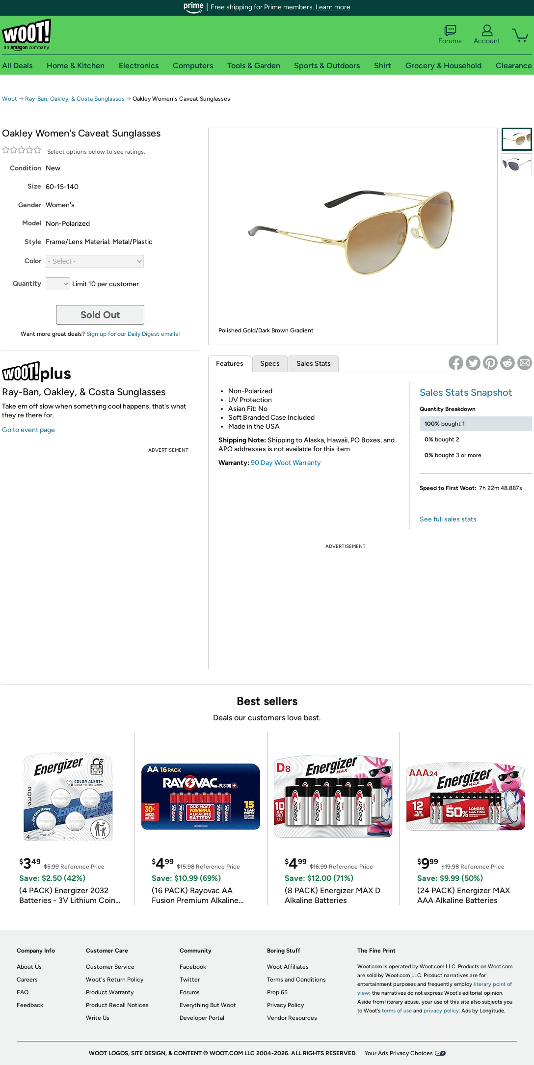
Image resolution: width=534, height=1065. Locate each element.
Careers (27, 979)
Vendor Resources (292, 1017)
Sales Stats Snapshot (466, 392)
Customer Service (110, 966)
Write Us (97, 1017)
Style (33, 242)
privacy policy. (442, 1011)
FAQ (22, 992)
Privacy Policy (285, 1005)
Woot (9, 98)
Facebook (193, 966)
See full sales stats (448, 519)
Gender (29, 205)
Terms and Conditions (296, 979)
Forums (450, 35)
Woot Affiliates (288, 966)
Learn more (333, 7)
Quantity (27, 283)
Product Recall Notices (117, 1005)
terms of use (397, 1011)
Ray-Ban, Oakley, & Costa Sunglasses (75, 98)
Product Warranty (110, 992)
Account (487, 35)
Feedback (30, 1005)
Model (31, 223)
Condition (25, 168)
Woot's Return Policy (114, 979)
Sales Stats (313, 363)
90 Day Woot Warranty (286, 463)
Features (229, 363)
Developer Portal (202, 1017)
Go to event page (28, 430)
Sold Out (100, 315)
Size (34, 186)
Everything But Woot (208, 1005)
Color (33, 261)
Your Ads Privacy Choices (399, 1053)
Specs (270, 363)
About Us (29, 966)
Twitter (190, 979)
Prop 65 (277, 992)
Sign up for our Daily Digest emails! (133, 333)
